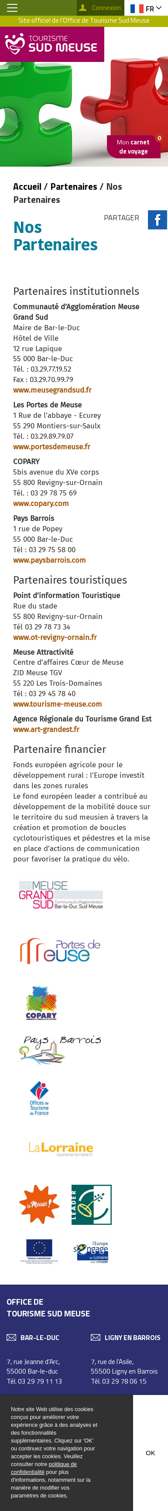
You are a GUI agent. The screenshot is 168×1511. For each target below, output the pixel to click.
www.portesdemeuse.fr (51, 446)
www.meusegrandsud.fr (52, 390)
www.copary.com (41, 503)
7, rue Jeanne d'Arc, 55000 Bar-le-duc (33, 1366)
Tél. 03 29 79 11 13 (34, 1381)
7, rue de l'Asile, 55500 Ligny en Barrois (124, 1366)
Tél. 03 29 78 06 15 (119, 1381)
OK (150, 1452)
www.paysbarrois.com (49, 560)
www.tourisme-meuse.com (57, 704)
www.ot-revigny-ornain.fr (55, 637)
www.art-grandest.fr (46, 729)
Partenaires (73, 186)
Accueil (28, 186)
